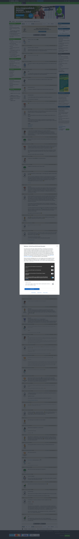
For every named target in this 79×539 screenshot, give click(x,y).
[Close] (57, 246)
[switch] (52, 266)
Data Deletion (33, 292)
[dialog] (40, 269)
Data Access (39, 292)
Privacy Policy (45, 292)
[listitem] (39, 264)
